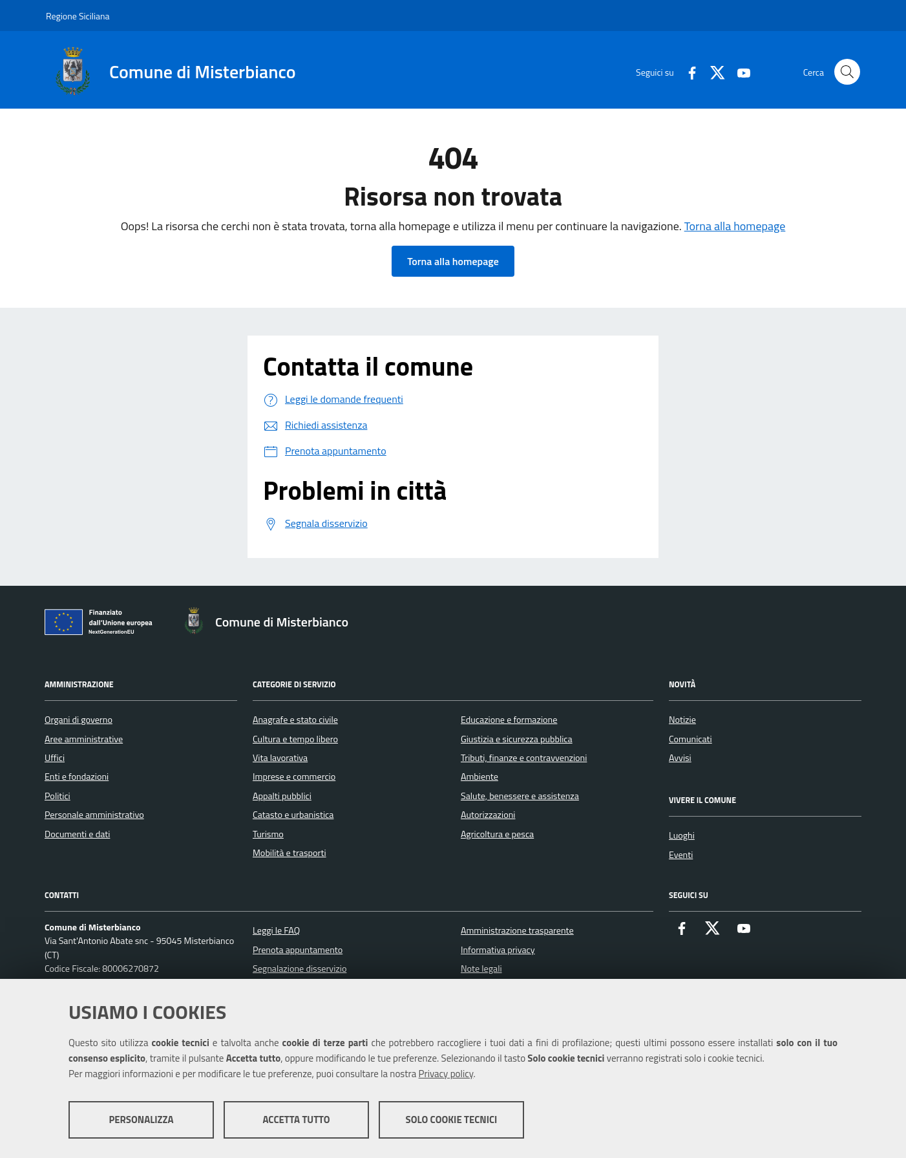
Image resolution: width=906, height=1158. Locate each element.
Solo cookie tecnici (452, 1119)
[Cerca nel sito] (847, 72)
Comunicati (690, 739)
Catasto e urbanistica (293, 815)
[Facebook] (687, 71)
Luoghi (682, 835)
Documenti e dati (77, 834)
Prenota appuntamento (297, 950)
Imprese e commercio (294, 776)
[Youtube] (739, 71)
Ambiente (479, 776)
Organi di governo (78, 720)
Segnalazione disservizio (299, 968)
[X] (713, 71)
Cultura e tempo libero (295, 739)
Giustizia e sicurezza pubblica (517, 739)
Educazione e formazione (509, 720)
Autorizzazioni (488, 815)
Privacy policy (446, 1073)
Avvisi (680, 758)
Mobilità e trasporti (289, 853)
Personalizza (141, 1119)
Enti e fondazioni (77, 776)
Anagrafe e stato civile (295, 720)
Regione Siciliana (78, 16)
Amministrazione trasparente (517, 930)
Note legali (481, 968)
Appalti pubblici (282, 796)
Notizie (682, 720)
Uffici (55, 758)
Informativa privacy (498, 950)
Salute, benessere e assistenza (520, 796)
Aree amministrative (84, 739)
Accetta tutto (296, 1119)
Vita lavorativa (280, 758)
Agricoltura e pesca (497, 834)
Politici (57, 796)
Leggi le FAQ (276, 930)
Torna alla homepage (735, 226)
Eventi (681, 855)
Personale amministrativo (94, 815)
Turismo (268, 834)
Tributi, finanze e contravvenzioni (524, 758)
